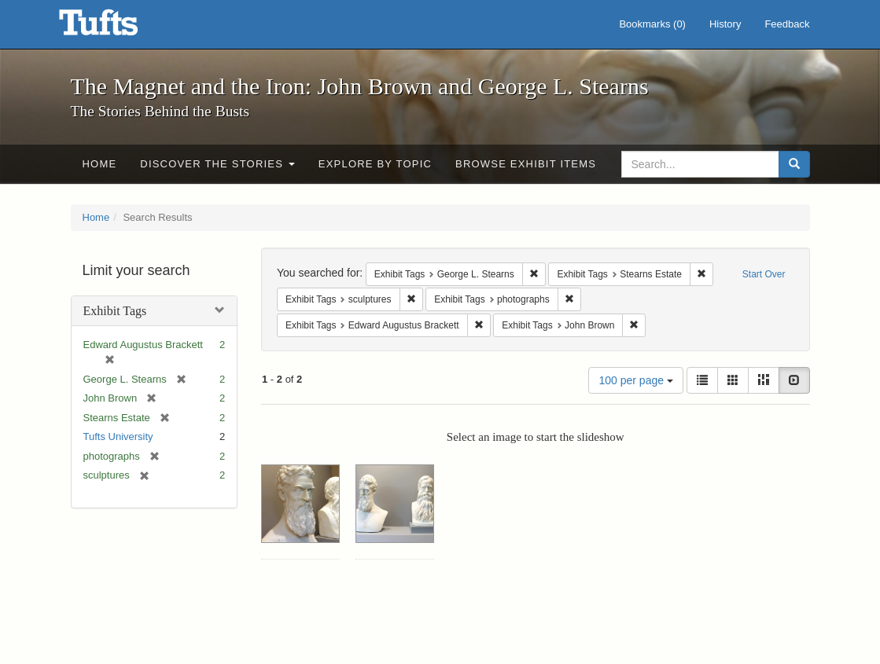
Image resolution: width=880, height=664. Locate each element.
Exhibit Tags (115, 310)
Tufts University (118, 436)
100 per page (635, 380)
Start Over (764, 274)
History (725, 24)
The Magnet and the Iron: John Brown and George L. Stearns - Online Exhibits (118, 27)
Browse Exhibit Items (525, 164)
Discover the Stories (217, 164)
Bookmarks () (652, 24)
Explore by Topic (375, 164)
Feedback (786, 24)
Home (100, 164)
